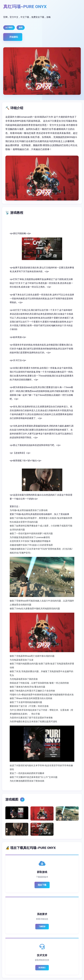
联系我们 (42, 968)
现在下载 (42, 885)
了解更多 (42, 926)
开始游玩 (13, 37)
